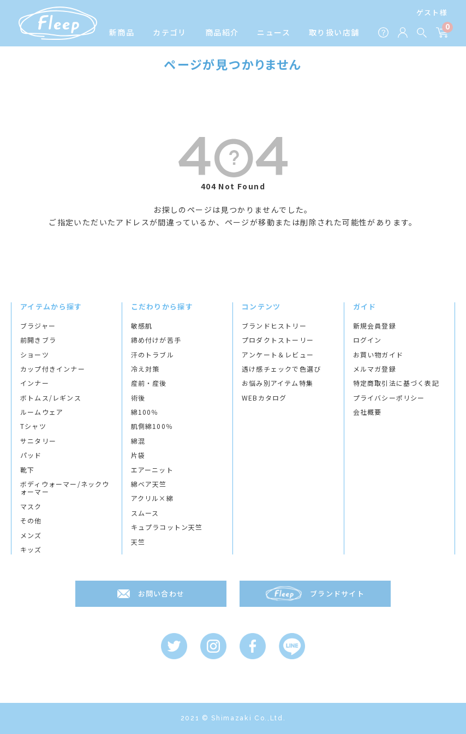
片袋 (138, 455)
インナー (34, 383)
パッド (31, 455)
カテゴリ (170, 32)
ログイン (367, 340)
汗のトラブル (152, 355)
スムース (145, 513)
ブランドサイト (337, 593)
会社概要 (367, 412)
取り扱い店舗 (334, 32)
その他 (31, 520)
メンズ (31, 535)
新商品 (121, 32)
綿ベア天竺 (149, 484)
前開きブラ (38, 340)
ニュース (273, 32)
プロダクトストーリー (278, 340)
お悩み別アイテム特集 (277, 383)
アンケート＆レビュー (278, 355)
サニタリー (38, 441)
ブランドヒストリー (274, 326)
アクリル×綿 (152, 498)
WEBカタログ (264, 398)
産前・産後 (149, 383)
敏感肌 (142, 326)
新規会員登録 (374, 326)
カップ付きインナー (52, 369)
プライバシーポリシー (389, 398)
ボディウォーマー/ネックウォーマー (65, 488)
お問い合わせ (161, 593)
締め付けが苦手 (156, 340)
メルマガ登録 (374, 369)
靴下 (27, 470)
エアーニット (152, 470)
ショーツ (34, 355)
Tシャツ (33, 426)
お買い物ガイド (378, 355)
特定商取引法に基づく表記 (396, 383)
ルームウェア (41, 412)
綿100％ (145, 412)
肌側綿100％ (152, 426)
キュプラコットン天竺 (167, 527)
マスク (31, 506)
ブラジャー (38, 326)
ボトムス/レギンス (50, 398)
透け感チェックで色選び (281, 369)
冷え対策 (145, 369)
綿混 (138, 441)
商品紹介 (222, 32)
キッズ (31, 549)
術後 (138, 398)
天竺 (138, 542)
